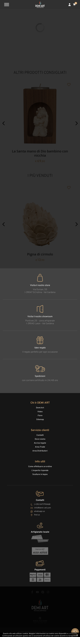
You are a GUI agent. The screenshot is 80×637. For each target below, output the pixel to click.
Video (40, 412)
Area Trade (40, 447)
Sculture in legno (40, 474)
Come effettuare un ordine (40, 466)
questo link (72, 634)
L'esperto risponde (40, 470)
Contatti (40, 435)
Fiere (40, 415)
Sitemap (40, 419)
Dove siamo (40, 439)
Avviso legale (40, 443)
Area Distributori (40, 451)
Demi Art (40, 408)
